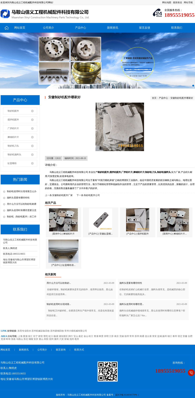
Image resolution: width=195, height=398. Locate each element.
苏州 (137, 336)
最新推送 (177, 2)
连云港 (148, 336)
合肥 (190, 336)
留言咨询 (61, 349)
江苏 (111, 336)
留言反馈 (144, 27)
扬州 (164, 336)
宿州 (51, 339)
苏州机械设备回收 (41, 331)
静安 (41, 336)
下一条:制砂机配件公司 (88, 195)
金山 (86, 336)
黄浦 (25, 336)
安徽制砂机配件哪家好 (181, 98)
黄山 (41, 339)
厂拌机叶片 (13, 128)
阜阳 (46, 339)
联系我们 (176, 27)
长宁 (35, 336)
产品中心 (80, 27)
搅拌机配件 (13, 119)
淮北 (26, 339)
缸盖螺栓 (12, 163)
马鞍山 (20, 339)
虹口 (51, 336)
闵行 (70, 336)
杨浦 (56, 336)
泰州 (175, 336)
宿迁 (180, 336)
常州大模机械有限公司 (75, 331)
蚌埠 (8, 339)
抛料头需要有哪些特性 (18, 197)
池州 (72, 339)
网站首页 (19, 27)
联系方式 (79, 349)
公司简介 (48, 27)
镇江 (170, 336)
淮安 (154, 336)
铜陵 (31, 339)
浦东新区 (63, 336)
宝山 (76, 336)
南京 (116, 336)
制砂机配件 (13, 111)
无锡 (121, 336)
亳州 (76, 339)
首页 (154, 98)
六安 (61, 339)
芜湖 (3, 339)
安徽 (185, 336)
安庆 (36, 339)
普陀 (46, 336)
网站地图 (166, 2)
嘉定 (81, 336)
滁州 (56, 339)
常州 (132, 336)
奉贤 (101, 336)
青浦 (96, 336)
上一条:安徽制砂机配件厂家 (59, 195)
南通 (142, 336)
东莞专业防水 (24, 331)
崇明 (106, 336)
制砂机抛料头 (14, 154)
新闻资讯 (112, 27)
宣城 (66, 339)
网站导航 (188, 2)
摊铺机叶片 (13, 137)
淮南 (13, 339)
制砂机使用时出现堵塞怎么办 (21, 191)
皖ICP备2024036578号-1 (127, 395)
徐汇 (30, 336)
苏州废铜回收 (57, 331)
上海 (20, 336)
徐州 (127, 336)
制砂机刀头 (13, 146)
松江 (91, 336)
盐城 (159, 336)
